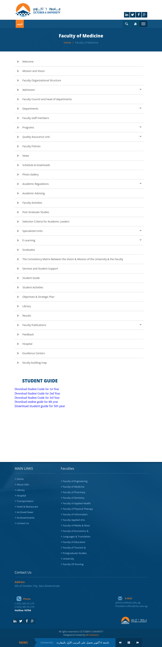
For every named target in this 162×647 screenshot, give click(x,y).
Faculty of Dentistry (73, 497)
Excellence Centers (33, 353)
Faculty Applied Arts (74, 520)
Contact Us (23, 523)
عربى (20, 23)
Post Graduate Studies (35, 212)
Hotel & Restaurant (27, 506)
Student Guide (31, 278)
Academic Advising (33, 193)
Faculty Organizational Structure (41, 80)
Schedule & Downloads (36, 165)
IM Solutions (92, 634)
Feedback (28, 334)
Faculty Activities (32, 202)
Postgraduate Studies (75, 553)
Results (26, 315)
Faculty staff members (35, 118)
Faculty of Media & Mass (76, 525)
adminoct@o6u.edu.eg (127, 602)
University (68, 558)
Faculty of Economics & (75, 531)
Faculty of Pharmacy (74, 492)
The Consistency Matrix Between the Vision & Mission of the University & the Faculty (72, 259)
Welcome (28, 61)
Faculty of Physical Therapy (78, 508)
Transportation (25, 501)
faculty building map (34, 362)
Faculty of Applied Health (77, 503)
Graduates (28, 249)
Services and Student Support (40, 268)
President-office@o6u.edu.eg (131, 606)
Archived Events (25, 517)
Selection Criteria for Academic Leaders (45, 221)
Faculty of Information (75, 514)
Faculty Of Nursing (73, 564)
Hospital (27, 344)
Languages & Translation (76, 536)
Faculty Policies (31, 146)
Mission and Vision (33, 71)
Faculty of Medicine (86, 42)
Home (68, 42)
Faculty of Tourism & (74, 547)
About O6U (23, 484)
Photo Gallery (30, 174)
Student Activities (32, 287)
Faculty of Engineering (75, 481)
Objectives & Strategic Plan (38, 297)
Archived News (25, 512)
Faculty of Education (74, 542)
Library (26, 306)
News (25, 155)
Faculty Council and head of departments (47, 99)
